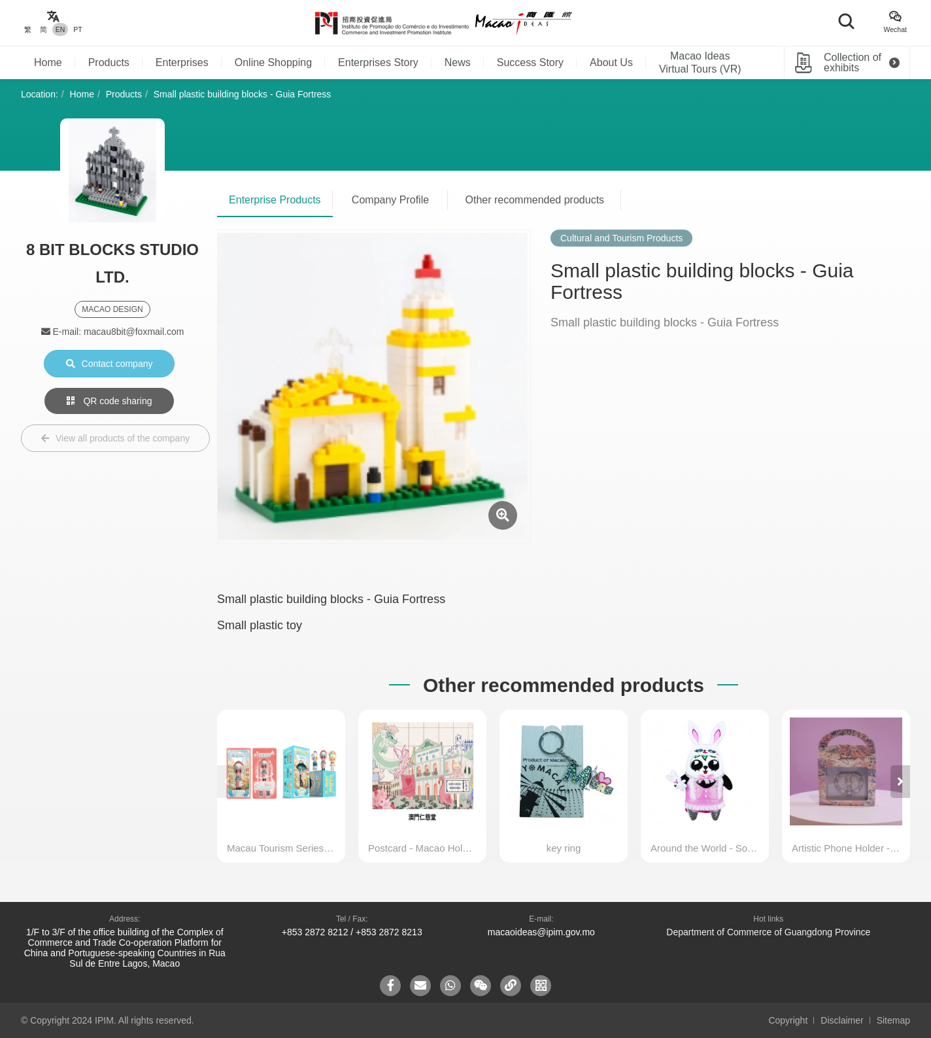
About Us (611, 62)
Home (48, 62)
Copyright (787, 1020)
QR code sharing (109, 401)
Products (108, 62)
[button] (900, 781)
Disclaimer (842, 1020)
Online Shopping (273, 62)
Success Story (530, 62)
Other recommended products (535, 199)
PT (77, 29)
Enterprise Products (275, 199)
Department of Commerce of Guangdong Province (768, 932)
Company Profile (390, 199)
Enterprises (182, 62)
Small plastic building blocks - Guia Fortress (242, 94)
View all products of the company (115, 438)
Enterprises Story (378, 62)
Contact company (109, 363)
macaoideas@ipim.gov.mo (541, 932)
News (458, 62)
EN (60, 29)
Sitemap (893, 1020)
